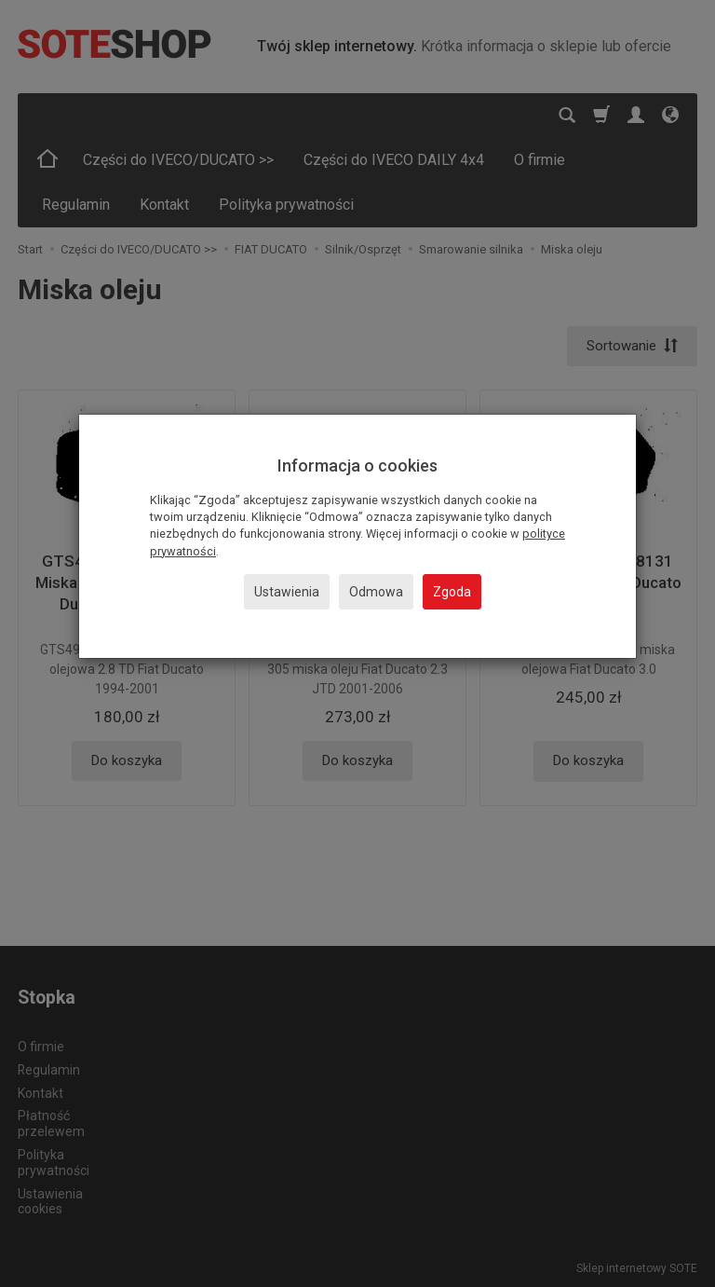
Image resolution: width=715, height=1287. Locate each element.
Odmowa (376, 591)
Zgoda (452, 591)
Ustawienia (286, 591)
